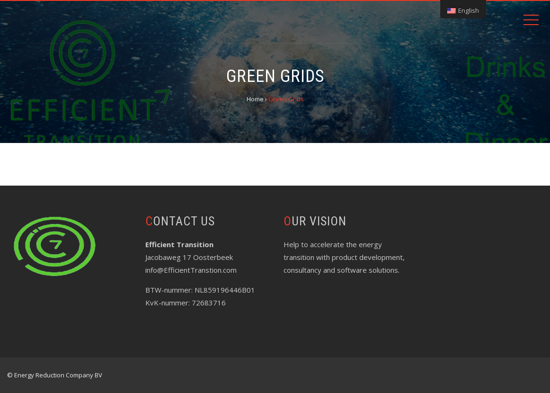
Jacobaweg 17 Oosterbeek (189, 257)
